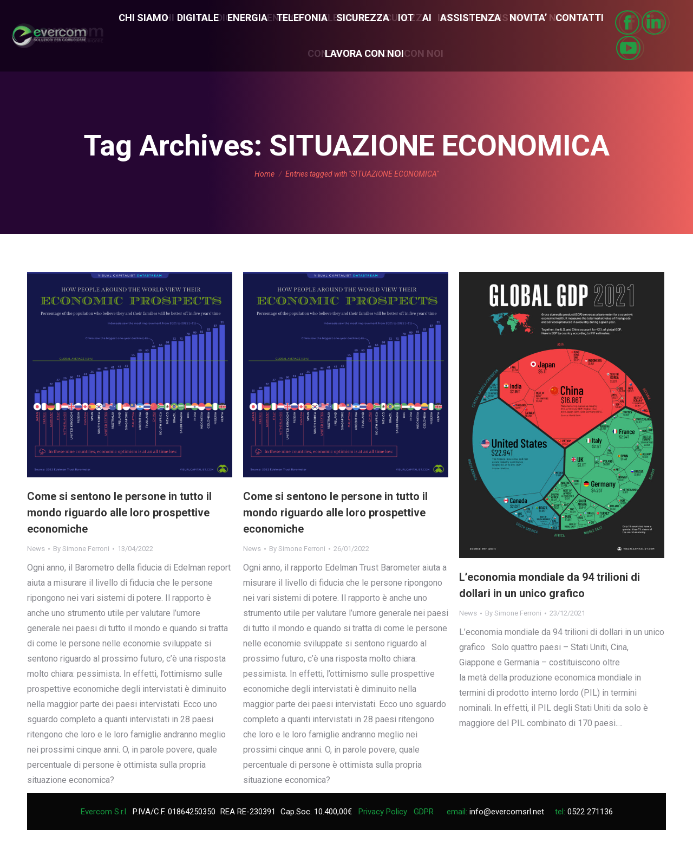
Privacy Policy (382, 812)
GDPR (424, 812)
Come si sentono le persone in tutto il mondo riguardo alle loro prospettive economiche (119, 512)
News (36, 549)
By (81, 549)
